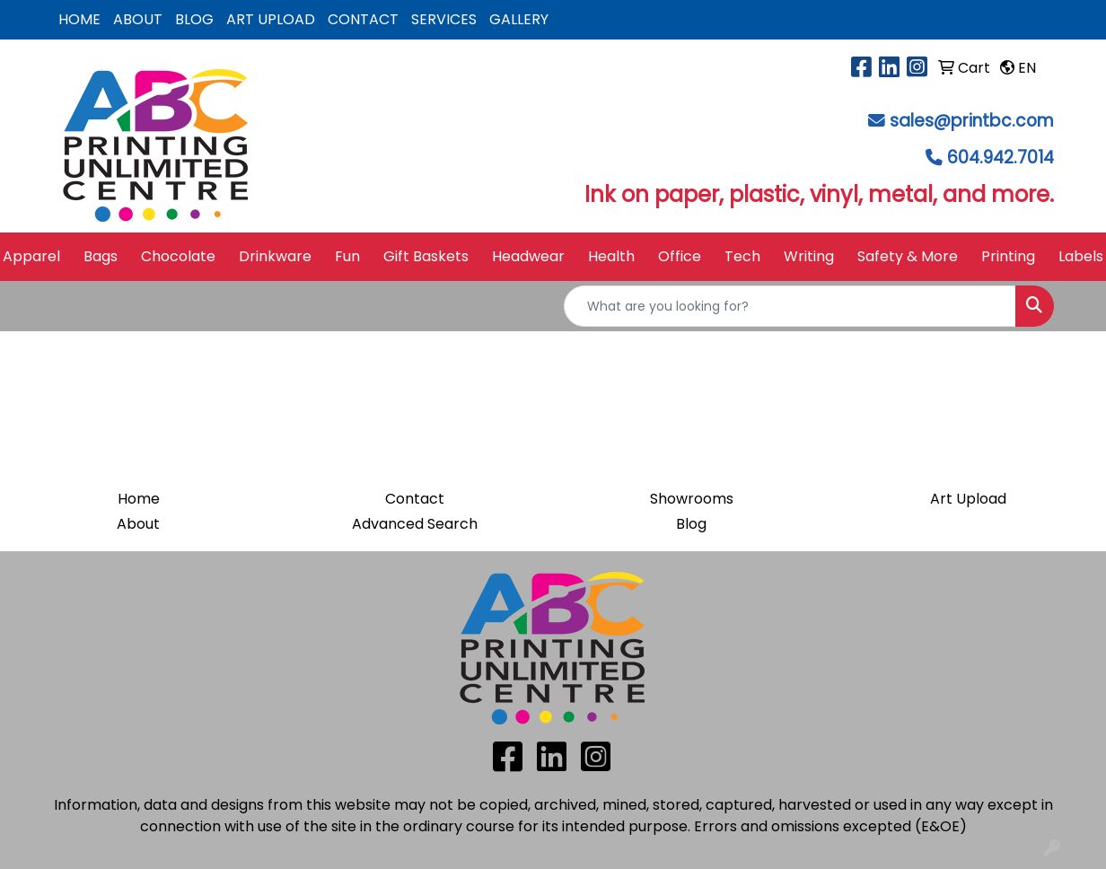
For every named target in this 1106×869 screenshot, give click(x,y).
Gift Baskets (426, 256)
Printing (1008, 256)
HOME (79, 19)
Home (139, 498)
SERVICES (444, 19)
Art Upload (968, 498)
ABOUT (137, 19)
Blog (691, 524)
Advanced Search (415, 524)
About (138, 524)
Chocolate (178, 256)
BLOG (194, 19)
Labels (1080, 256)
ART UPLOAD (270, 19)
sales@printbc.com (972, 121)
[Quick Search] (790, 306)
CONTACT (363, 19)
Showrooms (691, 498)
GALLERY (519, 19)
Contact (414, 498)
